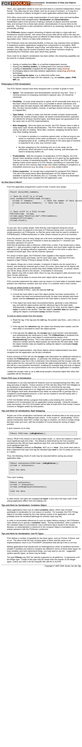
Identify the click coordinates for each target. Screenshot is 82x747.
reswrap (66, 69)
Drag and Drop (68, 71)
